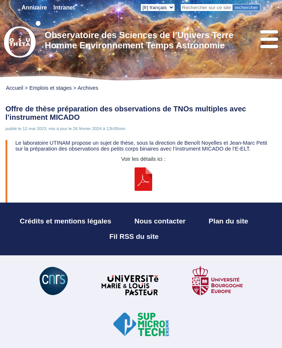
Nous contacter (160, 221)
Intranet (64, 7)
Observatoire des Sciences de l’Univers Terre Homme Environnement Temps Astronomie (139, 40)
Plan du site (228, 221)
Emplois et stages (50, 88)
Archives (88, 88)
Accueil (14, 88)
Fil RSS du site (133, 236)
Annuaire (34, 7)
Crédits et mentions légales (65, 221)
